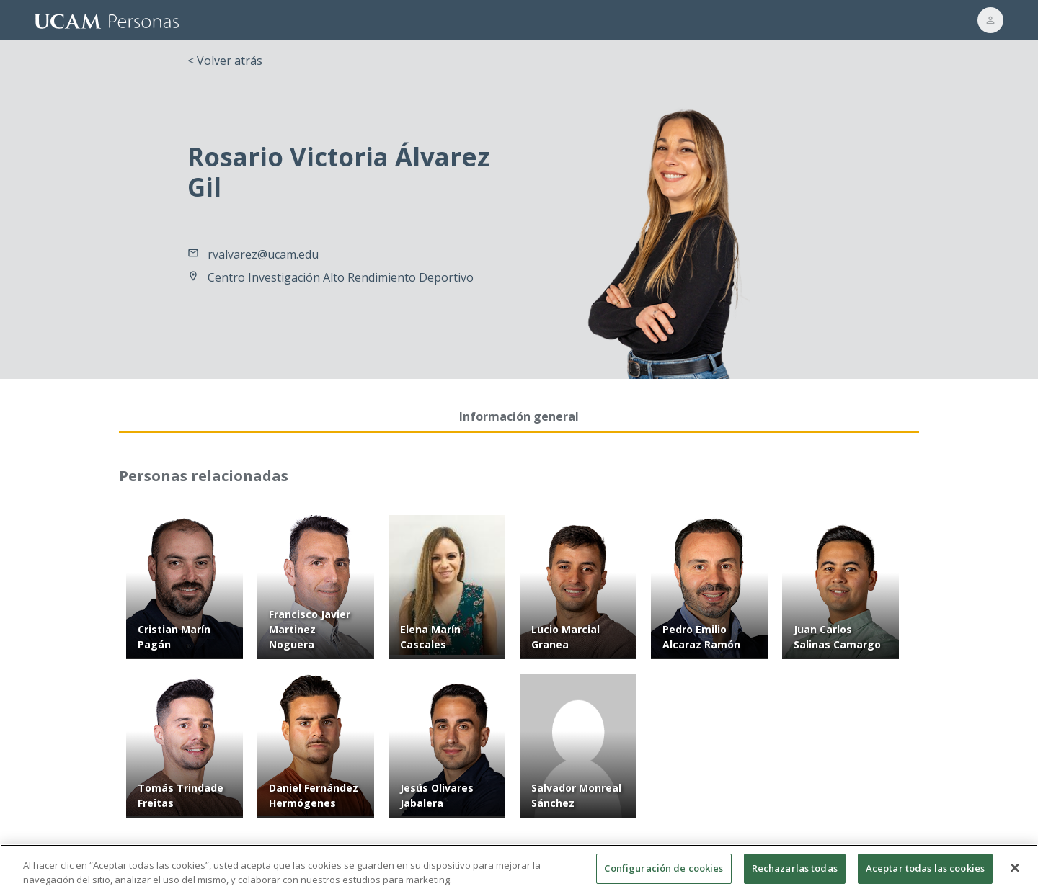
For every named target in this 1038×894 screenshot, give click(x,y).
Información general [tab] (519, 416)
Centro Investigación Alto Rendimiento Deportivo (341, 277)
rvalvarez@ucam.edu (263, 254)
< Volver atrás (224, 60)
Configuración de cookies (663, 873)
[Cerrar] (1015, 873)
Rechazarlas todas (795, 873)
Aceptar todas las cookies (925, 873)
